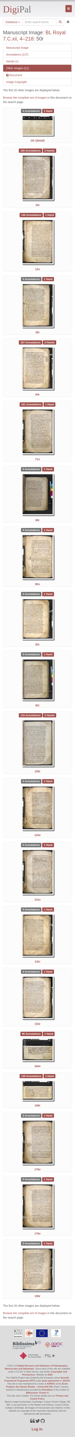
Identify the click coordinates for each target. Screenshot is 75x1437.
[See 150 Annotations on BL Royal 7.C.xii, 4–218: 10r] (31, 150)
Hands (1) (12, 61)
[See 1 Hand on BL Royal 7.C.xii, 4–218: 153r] (48, 971)
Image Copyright (16, 82)
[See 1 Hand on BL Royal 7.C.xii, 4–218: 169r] (49, 1075)
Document (15, 75)
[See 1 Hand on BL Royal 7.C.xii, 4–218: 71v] (49, 404)
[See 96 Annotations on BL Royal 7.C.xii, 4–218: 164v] (31, 1033)
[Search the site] (39, 22)
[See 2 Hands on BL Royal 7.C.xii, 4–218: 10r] (49, 150)
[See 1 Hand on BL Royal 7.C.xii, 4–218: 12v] (49, 214)
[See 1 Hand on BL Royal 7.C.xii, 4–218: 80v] (48, 529)
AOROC (51, 1383)
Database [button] (13, 22)
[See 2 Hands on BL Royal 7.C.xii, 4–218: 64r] (49, 342)
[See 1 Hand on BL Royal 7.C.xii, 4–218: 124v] (48, 781)
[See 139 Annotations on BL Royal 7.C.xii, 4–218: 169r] (32, 1075)
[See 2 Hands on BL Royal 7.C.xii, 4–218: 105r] (49, 715)
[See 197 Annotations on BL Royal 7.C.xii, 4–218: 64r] (31, 342)
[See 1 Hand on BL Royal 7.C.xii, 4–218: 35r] (48, 279)
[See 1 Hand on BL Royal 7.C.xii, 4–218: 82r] (48, 594)
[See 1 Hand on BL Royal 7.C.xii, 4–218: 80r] (48, 469)
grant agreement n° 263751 (56, 1380)
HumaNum (47, 1389)
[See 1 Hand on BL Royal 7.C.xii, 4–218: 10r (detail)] (48, 110)
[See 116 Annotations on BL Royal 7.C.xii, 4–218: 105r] (31, 715)
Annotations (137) (17, 54)
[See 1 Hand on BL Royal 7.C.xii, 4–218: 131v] (48, 844)
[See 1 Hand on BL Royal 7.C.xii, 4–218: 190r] (48, 1243)
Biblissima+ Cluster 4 (37, 1392)
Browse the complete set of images (25, 97)
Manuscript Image (17, 47)
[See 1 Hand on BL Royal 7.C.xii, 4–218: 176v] (48, 1179)
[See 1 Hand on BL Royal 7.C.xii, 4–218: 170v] (48, 1115)
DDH (50, 1374)
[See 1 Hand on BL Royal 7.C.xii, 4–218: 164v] (49, 1033)
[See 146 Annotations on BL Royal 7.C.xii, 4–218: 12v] (32, 214)
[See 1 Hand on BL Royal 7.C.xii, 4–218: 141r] (48, 909)
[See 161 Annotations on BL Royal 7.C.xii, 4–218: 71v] (32, 404)
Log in (37, 1429)
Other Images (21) (17, 68)
